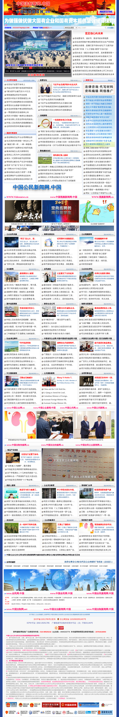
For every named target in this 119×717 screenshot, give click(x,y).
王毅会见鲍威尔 (26, 378)
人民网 (14, 600)
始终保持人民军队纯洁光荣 (92, 288)
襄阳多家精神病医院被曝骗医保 (99, 137)
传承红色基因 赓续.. (102, 273)
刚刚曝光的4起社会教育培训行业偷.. (21, 330)
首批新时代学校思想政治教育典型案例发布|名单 (94, 74)
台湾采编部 (25, 566)
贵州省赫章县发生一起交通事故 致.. (21, 299)
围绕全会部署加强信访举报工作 (20, 179)
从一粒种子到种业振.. (28, 524)
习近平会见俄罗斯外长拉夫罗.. (65, 85)
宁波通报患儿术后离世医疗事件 (99, 134)
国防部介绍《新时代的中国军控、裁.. (96, 403)
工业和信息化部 (67, 597)
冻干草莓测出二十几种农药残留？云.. (22, 473)
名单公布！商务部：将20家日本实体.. (21, 396)
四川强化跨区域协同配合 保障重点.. (96, 358)
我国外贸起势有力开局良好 (55, 330)
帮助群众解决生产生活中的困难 (20, 162)
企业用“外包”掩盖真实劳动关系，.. (58, 254)
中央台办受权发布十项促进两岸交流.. (96, 505)
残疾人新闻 (11, 485)
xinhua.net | (40, 604)
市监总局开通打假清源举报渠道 (99, 97)
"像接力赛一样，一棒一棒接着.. (19, 144)
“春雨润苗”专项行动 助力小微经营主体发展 (92, 67)
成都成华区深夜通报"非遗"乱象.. (99, 141)
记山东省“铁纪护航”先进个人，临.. (58, 546)
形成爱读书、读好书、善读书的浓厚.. (96, 285)
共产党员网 (15, 597)
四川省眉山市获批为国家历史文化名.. (96, 368)
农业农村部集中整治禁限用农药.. (20, 109)
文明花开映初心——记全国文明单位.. (59, 536)
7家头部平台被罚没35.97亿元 (18, 91)
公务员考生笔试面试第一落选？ (99, 185)
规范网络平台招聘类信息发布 (19, 176)
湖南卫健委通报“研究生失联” (98, 117)
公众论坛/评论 (86, 269)
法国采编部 (75, 566)
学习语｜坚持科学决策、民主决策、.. (96, 299)
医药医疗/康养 (86, 520)
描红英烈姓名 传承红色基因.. (18, 354)
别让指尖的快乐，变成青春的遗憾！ (21, 261)
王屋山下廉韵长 (64, 524)
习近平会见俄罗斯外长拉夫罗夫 (97, 439)
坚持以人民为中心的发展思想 (19, 155)
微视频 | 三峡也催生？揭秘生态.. (94, 257)
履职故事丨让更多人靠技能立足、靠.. (59, 292)
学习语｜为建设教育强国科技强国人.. (96, 292)
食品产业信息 (12, 450)
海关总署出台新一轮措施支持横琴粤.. (96, 508)
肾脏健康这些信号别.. (103, 524)
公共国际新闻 (49, 373)
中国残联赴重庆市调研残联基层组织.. (21, 508)
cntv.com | (48, 604)
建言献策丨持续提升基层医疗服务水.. (59, 285)
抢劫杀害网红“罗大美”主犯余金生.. (20, 323)
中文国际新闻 (12, 373)
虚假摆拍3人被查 (27, 273)
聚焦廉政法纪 (45, 151)
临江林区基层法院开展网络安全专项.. (96, 320)
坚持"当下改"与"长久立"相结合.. (20, 165)
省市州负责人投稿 (29, 80)
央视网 (24, 600)
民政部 (80, 597)
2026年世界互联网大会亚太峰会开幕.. (21, 250)
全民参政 (47, 269)
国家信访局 (108, 597)
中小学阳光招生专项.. (66, 490)
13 (62, 68)
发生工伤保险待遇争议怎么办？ (57, 250)
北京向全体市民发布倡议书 (55, 368)
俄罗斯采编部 (93, 566)
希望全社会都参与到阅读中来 (19, 105)
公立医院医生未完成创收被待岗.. (99, 127)
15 (68, 68)
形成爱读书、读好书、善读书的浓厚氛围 (91, 38)
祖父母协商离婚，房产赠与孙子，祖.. (21, 368)
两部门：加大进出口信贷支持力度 (58, 327)
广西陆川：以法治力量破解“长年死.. (58, 354)
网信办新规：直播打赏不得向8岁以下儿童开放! (94, 45)
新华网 (19, 600)
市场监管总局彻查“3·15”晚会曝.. (20, 480)
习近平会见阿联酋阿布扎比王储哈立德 (56, 103)
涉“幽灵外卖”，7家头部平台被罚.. (57, 320)
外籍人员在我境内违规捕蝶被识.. (20, 123)
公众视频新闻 (86, 234)
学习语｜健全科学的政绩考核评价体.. (96, 295)
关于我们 (32, 614)
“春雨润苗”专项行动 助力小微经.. (57, 334)
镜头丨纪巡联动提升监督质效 (19, 158)
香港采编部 (16, 566)
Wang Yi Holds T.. (64, 378)
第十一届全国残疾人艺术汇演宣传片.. (21, 515)
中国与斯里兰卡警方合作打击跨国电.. (21, 389)
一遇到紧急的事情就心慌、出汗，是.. (96, 539)
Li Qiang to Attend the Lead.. (55, 393)
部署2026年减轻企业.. (66, 308)
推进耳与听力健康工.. (28, 490)
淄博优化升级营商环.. (66, 343)
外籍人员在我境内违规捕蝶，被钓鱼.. (21, 320)
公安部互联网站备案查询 (50, 600)
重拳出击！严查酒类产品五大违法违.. (22, 476)
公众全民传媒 (12, 234)
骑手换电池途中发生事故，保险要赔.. (59, 264)
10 (52, 68)
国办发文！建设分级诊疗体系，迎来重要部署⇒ (94, 53)
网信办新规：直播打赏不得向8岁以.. (21, 254)
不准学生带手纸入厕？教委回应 (99, 114)
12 (59, 68)
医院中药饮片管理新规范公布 (19, 98)
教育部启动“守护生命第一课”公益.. (58, 512)
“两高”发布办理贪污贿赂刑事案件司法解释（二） (60, 131)
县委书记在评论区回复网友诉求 (99, 121)
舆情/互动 (89, 80)
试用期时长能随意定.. (66, 239)
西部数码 (61, 600)
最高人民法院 (38, 597)
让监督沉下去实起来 (65, 273)
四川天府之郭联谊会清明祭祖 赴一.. (21, 361)
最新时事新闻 (12, 133)
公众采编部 (39, 614)
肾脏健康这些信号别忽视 (17, 95)
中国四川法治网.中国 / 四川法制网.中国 (96, 338)
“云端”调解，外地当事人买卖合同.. (95, 323)
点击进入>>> (47, 28)
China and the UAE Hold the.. (55, 389)
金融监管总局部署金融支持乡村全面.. (21, 539)
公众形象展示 (50, 520)
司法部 (85, 597)
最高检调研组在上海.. (103, 308)
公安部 (75, 597)
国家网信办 (91, 597)
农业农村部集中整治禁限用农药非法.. (21, 536)
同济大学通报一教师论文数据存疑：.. (59, 501)
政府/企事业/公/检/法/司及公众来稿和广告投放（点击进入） (89, 562)
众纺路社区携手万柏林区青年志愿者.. (59, 361)
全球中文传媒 (23, 6)
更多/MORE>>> (75, 80)
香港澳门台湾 (86, 485)
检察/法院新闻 (86, 304)
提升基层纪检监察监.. (103, 343)
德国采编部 (58, 566)
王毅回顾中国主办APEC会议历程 (19, 400)
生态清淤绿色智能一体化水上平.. (20, 141)
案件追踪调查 (12, 304)
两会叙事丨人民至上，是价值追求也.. (59, 299)
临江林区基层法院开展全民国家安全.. (96, 330)
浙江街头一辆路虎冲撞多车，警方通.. (21, 285)
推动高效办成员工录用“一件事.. (19, 172)
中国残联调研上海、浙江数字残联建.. (21, 512)
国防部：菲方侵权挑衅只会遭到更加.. (96, 396)
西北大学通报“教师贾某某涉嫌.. (99, 107)
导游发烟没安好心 (27, 308)
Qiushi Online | (16, 604)
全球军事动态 (86, 373)
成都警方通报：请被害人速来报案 (20, 292)
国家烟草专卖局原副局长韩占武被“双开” (56, 170)
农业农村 (10, 520)
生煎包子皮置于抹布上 (16, 84)
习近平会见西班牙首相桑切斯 (52, 100)
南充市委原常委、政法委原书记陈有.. (96, 365)
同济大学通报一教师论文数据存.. (20, 116)
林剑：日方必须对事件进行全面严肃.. (21, 393)
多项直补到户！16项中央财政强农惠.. (21, 546)
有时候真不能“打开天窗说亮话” (94, 400)
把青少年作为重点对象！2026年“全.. (58, 505)
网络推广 (111, 80)
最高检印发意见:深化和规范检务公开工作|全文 (94, 71)
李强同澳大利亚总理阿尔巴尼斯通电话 (56, 110)
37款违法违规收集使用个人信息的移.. (21, 257)
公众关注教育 (49, 485)
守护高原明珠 (25, 343)
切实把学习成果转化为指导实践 (20, 148)
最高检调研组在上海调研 (59, 439)
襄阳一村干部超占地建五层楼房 (99, 104)
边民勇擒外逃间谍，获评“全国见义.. (96, 389)
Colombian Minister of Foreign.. (56, 396)
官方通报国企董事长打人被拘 (98, 144)
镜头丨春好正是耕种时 (15, 550)
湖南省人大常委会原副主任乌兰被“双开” (56, 177)
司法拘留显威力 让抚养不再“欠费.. (95, 334)
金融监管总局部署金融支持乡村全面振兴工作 (93, 56)
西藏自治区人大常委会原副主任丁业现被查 (58, 181)
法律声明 (47, 614)
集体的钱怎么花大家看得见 (18, 151)
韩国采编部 (66, 566)
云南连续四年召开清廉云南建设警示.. (59, 358)
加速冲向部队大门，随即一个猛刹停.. (96, 393)
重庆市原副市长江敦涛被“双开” (53, 174)
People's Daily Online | (29, 604)
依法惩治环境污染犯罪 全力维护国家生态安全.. (59, 138)
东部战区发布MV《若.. (103, 378)
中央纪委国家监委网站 (26, 597)
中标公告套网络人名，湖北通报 (99, 189)
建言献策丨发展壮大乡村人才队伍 (58, 288)
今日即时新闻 (12, 80)
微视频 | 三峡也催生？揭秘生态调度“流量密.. (67, 71)
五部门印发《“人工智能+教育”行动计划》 (92, 49)
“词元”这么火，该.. (27, 239)
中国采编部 (8, 566)
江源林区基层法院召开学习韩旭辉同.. (96, 327)
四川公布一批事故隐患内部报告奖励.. (96, 354)
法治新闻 (10, 269)
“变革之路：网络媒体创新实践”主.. (20, 264)
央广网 (29, 600)
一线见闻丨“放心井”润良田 (17, 543)
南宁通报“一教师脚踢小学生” (97, 192)
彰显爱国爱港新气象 (102, 490)
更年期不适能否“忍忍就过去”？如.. (95, 543)
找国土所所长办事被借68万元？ (99, 182)
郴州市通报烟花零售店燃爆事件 (99, 110)
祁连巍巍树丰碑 (100, 239)
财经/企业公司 (49, 304)
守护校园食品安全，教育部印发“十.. (58, 515)
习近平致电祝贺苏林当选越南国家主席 (56, 106)
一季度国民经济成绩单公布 (18, 112)
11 (55, 68)
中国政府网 (57, 597)
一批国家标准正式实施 (62, 120)
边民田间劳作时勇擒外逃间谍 (19, 126)
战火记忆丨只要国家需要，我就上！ (59, 543)
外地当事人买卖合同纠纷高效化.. (20, 119)
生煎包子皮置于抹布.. (30, 454)
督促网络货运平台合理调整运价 (20, 137)
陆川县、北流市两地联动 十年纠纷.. (58, 365)
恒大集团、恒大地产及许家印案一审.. (21, 327)
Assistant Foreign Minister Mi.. (55, 400)
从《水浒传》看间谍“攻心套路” (14, 71)
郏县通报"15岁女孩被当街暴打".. (99, 131)
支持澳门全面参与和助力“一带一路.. (96, 515)
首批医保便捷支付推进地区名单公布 (96, 550)
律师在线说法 (49, 234)
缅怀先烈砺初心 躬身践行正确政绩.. (21, 365)
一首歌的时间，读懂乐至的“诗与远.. (96, 250)
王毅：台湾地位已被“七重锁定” (94, 512)
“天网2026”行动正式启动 (17, 169)
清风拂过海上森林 (60, 155)
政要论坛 (43, 80)
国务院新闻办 (100, 597)
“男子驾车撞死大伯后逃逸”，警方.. (20, 288)
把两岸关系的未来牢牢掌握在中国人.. (96, 501)
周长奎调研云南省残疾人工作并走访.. (21, 505)
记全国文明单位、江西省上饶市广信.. (59, 550)
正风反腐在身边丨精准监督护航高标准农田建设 (94, 63)
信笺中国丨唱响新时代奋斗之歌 (57, 539)
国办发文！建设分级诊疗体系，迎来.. (96, 546)
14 (65, 68)
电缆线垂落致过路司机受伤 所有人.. (58, 257)
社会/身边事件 (12, 338)
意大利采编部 (84, 566)
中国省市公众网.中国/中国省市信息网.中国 (60, 338)
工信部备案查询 (37, 600)
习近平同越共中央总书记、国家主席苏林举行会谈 (60, 96)
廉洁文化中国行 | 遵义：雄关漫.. (94, 261)
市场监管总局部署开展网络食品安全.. (22, 469)
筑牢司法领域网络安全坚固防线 (20, 102)
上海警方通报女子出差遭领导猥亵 (20, 295)
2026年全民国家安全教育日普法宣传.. (21, 358)
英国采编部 (50, 566)
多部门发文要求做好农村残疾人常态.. (21, 501)
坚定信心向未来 (94, 33)
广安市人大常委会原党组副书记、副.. (96, 361)
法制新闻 (43, 115)
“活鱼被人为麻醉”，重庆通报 (19, 466)
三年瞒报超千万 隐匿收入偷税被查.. (21, 334)
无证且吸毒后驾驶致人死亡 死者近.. (58, 261)
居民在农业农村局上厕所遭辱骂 (99, 124)
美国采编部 (33, 566)
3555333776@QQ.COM (21, 28)
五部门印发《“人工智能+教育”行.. (57, 508)
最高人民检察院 (48, 597)
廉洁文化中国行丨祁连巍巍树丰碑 (39, 71)
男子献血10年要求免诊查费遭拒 (99, 100)
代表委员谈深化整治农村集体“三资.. (58, 295)
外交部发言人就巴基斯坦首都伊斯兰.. (21, 403)
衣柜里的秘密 (86, 264)
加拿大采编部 (103, 566)
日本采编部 (41, 566)
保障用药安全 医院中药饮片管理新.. (96, 536)
